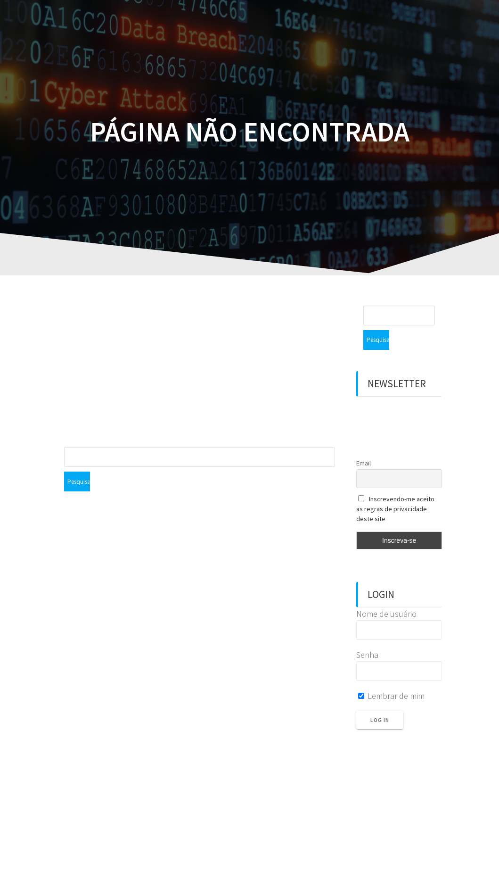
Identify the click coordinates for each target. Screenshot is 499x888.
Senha (367, 635)
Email (363, 443)
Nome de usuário (386, 594)
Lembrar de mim (391, 676)
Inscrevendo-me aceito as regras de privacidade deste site (395, 489)
